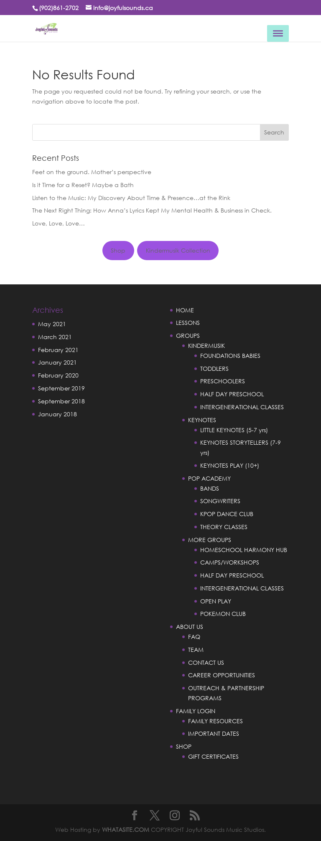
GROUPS (188, 335)
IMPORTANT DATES (213, 733)
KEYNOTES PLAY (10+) (229, 465)
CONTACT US (206, 662)
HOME (185, 310)
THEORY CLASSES (223, 527)
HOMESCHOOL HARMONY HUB (243, 550)
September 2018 (61, 401)
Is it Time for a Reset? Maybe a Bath (83, 185)
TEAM (196, 650)
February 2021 (58, 350)
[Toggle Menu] (278, 33)
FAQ (194, 637)
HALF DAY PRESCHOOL (232, 394)
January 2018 (57, 414)
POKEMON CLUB (223, 614)
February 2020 (58, 375)
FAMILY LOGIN (195, 711)
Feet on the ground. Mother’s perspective (91, 172)
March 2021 (55, 337)
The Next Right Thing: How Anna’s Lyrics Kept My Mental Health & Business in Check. (152, 210)
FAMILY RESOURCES (215, 721)
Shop (118, 250)
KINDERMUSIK (206, 346)
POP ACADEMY (209, 478)
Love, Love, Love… (58, 223)
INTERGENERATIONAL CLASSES (242, 407)
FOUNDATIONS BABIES (230, 356)
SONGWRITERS (220, 501)
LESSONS (188, 323)
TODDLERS (214, 368)
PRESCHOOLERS (222, 381)
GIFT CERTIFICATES (213, 756)
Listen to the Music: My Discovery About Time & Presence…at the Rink (131, 198)
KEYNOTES (202, 420)
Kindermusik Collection (178, 250)
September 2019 (61, 388)
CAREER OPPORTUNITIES (221, 675)
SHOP (183, 746)
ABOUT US (189, 627)
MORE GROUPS (209, 540)
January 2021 (57, 362)
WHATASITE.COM (125, 829)
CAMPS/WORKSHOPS (229, 562)
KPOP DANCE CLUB (226, 514)
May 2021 (52, 324)
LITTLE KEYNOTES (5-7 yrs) (234, 430)
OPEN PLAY (215, 601)
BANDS (209, 488)
